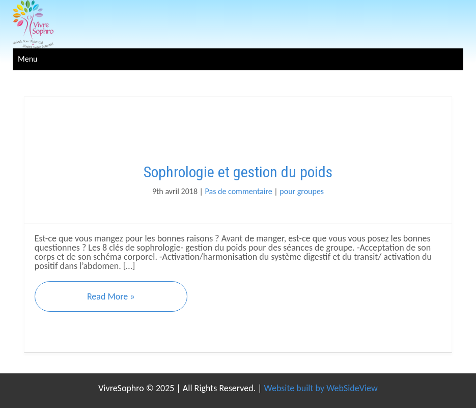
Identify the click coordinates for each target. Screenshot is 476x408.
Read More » (111, 296)
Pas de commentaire (238, 191)
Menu (27, 59)
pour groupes (301, 191)
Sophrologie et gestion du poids (238, 172)
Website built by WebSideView (321, 388)
